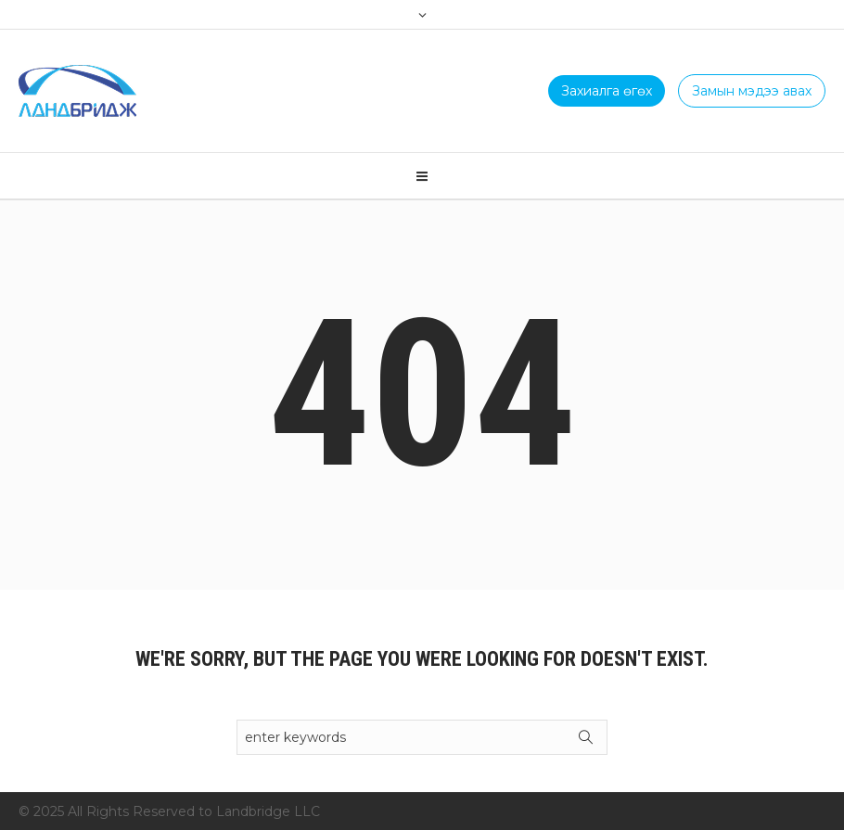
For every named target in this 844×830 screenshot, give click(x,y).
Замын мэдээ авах (752, 91)
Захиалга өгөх (606, 91)
